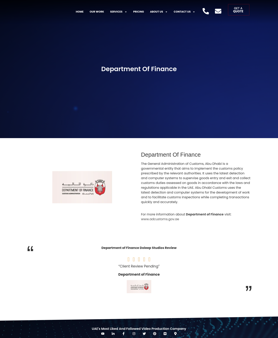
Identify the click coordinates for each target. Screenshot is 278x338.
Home (80, 12)
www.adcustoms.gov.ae (160, 219)
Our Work (97, 12)
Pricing (138, 12)
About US (159, 12)
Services (118, 12)
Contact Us (184, 12)
